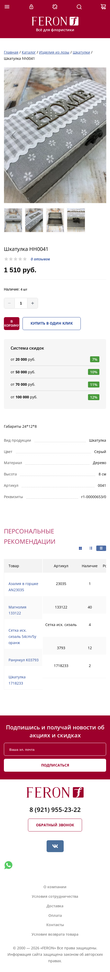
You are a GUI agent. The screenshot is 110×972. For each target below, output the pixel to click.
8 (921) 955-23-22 (55, 809)
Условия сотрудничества (55, 896)
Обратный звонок (55, 824)
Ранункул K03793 (24, 659)
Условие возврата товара (55, 934)
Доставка (55, 905)
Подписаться (55, 765)
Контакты (55, 924)
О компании (55, 886)
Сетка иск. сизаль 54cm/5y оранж (22, 636)
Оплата (55, 915)
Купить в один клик (52, 323)
